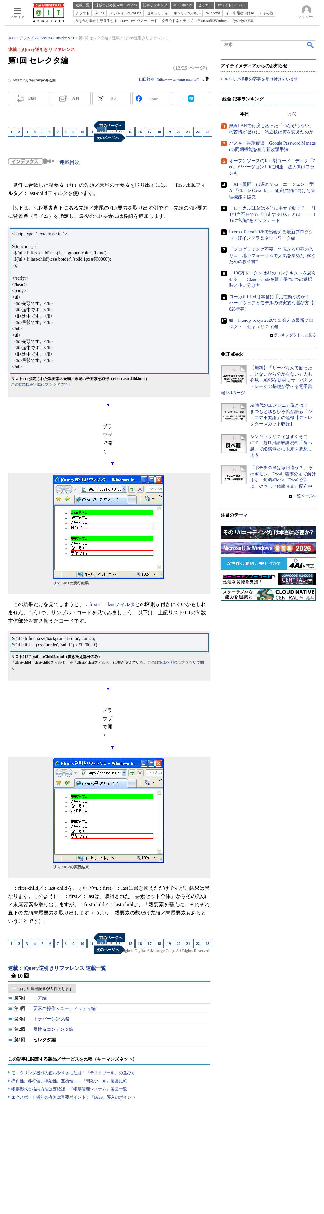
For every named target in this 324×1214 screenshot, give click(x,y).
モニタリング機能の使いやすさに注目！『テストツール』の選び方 (73, 1072)
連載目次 (69, 162)
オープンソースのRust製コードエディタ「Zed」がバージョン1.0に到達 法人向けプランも (272, 167)
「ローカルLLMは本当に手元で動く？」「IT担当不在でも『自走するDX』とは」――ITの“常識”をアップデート (272, 214)
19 (169, 132)
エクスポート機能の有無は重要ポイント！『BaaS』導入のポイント (73, 1097)
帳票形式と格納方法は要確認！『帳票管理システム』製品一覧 (69, 1089)
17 (150, 132)
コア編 (40, 998)
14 (121, 132)
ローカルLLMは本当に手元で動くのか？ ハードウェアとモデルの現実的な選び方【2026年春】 (272, 303)
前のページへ (110, 125)
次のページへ (107, 138)
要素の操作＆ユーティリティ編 (64, 1008)
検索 (310, 44)
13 (111, 132)
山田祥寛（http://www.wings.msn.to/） (170, 79)
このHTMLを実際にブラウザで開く (41, 384)
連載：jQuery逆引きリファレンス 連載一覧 (57, 968)
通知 (75, 98)
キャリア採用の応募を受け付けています (261, 79)
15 (130, 132)
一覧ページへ (304, 496)
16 (140, 132)
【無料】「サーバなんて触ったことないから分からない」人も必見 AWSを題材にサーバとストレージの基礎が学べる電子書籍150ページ (267, 380)
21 (188, 132)
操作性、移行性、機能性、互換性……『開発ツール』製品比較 (69, 1081)
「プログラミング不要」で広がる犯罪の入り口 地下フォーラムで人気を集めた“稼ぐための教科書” (272, 255)
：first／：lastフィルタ (109, 604)
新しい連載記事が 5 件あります (46, 988)
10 (82, 132)
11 (91, 132)
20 (178, 132)
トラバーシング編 (51, 1019)
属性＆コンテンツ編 (53, 1029)
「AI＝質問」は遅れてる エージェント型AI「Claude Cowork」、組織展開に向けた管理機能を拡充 (272, 190)
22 (198, 132)
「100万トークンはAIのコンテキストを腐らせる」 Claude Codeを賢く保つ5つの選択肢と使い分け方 (272, 279)
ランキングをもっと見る (295, 335)
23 (207, 132)
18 (159, 132)
